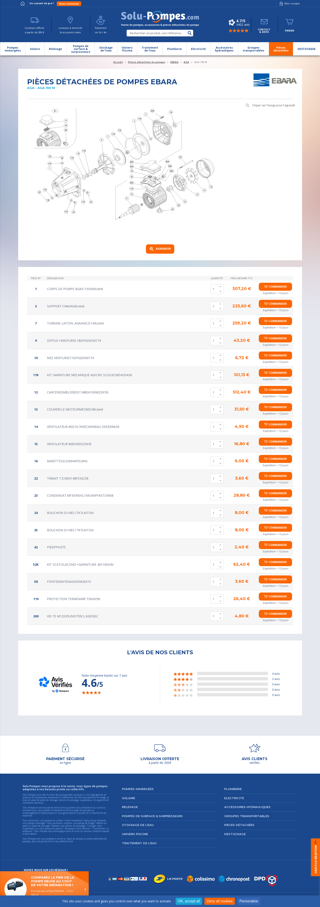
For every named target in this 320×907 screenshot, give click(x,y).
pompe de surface (54, 820)
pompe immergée (36, 823)
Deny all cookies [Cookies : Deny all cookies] (220, 901)
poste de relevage (40, 825)
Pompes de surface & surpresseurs (152, 816)
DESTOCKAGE (235, 834)
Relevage (130, 807)
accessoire (27, 831)
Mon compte (289, 3)
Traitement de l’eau (139, 843)
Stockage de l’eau (138, 825)
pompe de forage (86, 823)
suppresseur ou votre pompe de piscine (43, 828)
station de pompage (75, 825)
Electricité (234, 798)
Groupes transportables (246, 816)
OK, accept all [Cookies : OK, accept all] (189, 901)
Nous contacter (69, 3)
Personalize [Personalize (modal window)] (249, 901)
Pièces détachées (239, 825)
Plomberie (233, 789)
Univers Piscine (135, 834)
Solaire (128, 798)
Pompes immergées (138, 789)
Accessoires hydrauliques (247, 807)
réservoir (86, 828)
